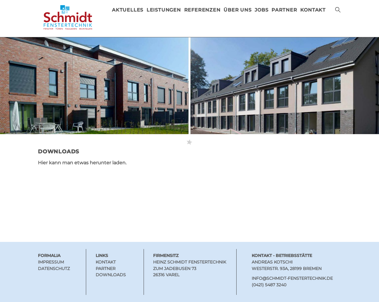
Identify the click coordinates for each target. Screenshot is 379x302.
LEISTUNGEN (164, 10)
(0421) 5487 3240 (269, 284)
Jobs (261, 10)
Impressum (51, 262)
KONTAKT (313, 10)
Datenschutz (54, 268)
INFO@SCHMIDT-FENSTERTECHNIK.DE (292, 278)
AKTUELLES (127, 10)
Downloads (111, 274)
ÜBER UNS (237, 10)
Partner (105, 268)
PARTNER (284, 10)
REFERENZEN (202, 10)
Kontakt (106, 262)
